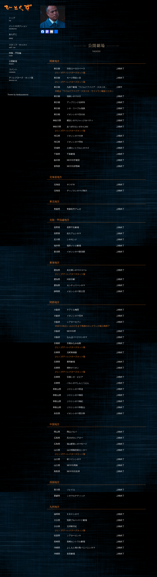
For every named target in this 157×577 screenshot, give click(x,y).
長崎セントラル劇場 (76, 541)
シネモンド (72, 239)
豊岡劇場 (71, 362)
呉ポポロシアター (75, 438)
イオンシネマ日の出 (76, 114)
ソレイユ (71, 490)
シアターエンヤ (74, 535)
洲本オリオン (73, 368)
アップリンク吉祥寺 (76, 102)
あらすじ (13, 36)
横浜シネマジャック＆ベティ (80, 120)
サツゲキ (71, 184)
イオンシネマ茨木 (75, 316)
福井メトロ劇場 (74, 246)
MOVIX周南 (72, 465)
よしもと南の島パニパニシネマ (81, 548)
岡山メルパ (72, 432)
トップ (22, 19)
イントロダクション (22, 27)
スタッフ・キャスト (22, 46)
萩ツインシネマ (74, 459)
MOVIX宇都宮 (73, 160)
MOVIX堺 (71, 331)
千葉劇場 (71, 154)
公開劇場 (22, 62)
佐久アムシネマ (74, 233)
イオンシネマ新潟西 (76, 252)
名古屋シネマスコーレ (77, 270)
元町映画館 (72, 352)
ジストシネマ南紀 (75, 401)
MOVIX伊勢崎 (73, 166)
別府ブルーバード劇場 (77, 520)
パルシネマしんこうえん (78, 383)
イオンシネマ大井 (75, 136)
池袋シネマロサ (74, 96)
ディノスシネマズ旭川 (77, 190)
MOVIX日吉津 (73, 471)
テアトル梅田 (73, 310)
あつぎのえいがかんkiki (77, 127)
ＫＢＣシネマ (73, 514)
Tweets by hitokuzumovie (18, 94)
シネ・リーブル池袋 (76, 108)
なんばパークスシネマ (77, 337)
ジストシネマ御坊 (75, 395)
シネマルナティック (76, 496)
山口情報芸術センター (77, 450)
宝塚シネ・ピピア (75, 377)
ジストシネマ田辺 (75, 389)
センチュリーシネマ (76, 285)
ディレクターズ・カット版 (22, 79)
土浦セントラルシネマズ (78, 148)
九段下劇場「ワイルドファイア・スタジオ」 (87, 87)
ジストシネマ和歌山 (76, 407)
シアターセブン (74, 322)
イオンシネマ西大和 (76, 413)
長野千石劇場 (73, 227)
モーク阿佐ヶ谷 (74, 78)
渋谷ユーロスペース (76, 68)
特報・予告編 (22, 54)
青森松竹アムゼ (74, 209)
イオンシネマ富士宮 (76, 291)
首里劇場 (71, 554)
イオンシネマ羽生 (75, 142)
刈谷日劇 (71, 279)
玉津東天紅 (72, 526)
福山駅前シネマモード (77, 444)
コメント (22, 70)
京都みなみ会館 (74, 343)
